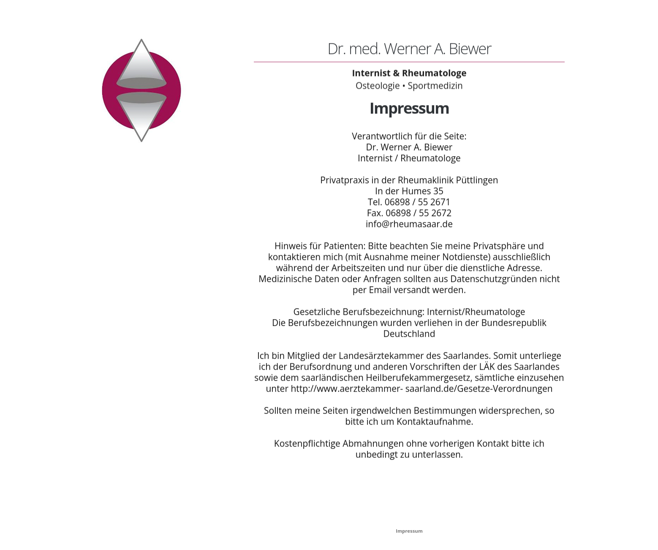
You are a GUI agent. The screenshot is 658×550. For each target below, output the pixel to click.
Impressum (409, 531)
